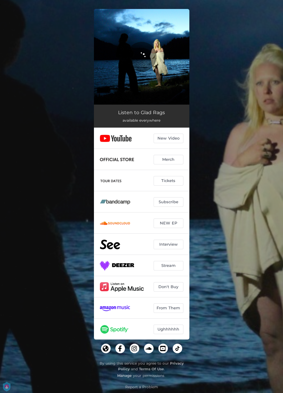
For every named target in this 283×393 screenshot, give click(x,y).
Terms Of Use (151, 369)
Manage (124, 375)
